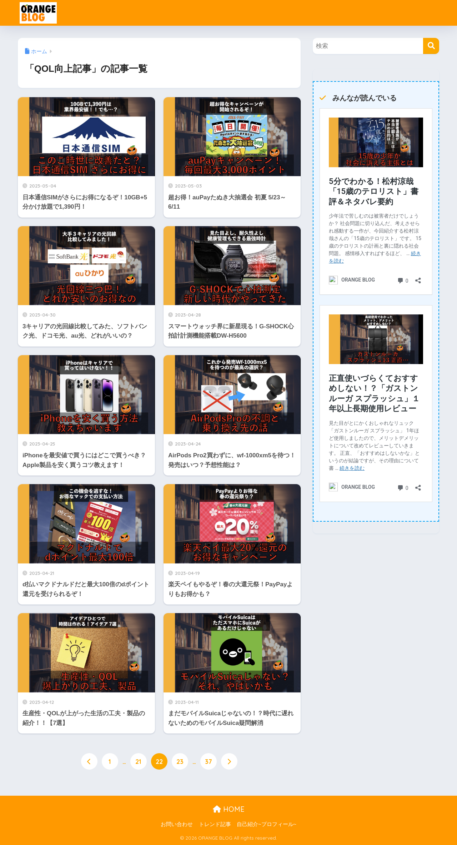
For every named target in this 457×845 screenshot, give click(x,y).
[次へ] (229, 761)
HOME (229, 809)
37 (208, 761)
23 (180, 761)
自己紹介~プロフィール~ (266, 824)
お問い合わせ (177, 824)
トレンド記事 (215, 824)
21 (138, 761)
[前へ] (89, 761)
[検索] (431, 46)
